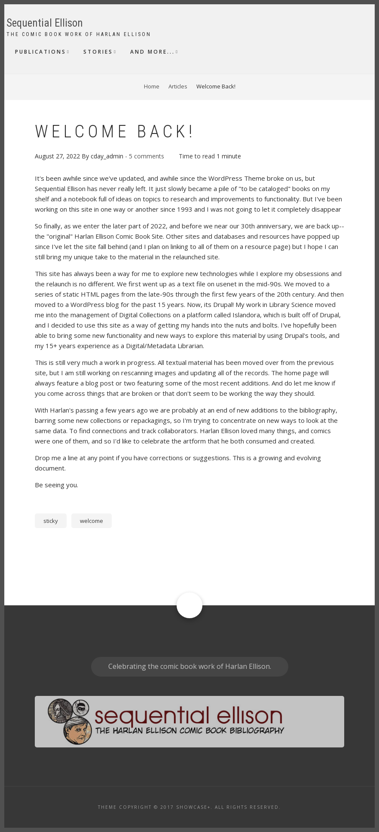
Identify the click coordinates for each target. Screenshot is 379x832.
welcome (91, 521)
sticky (50, 521)
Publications (40, 51)
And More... (152, 51)
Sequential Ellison (44, 23)
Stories (98, 51)
